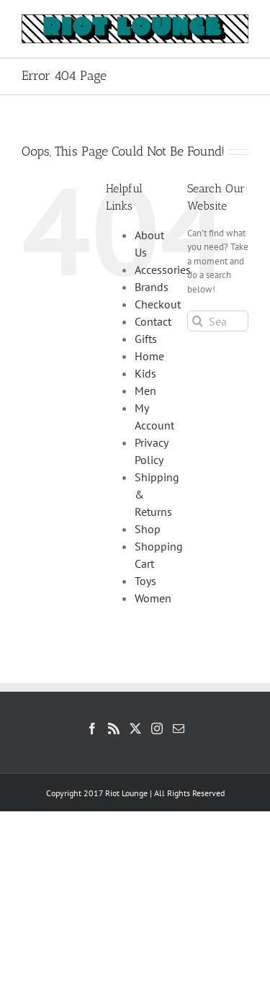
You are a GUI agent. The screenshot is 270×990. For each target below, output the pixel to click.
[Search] (197, 321)
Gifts (146, 338)
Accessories (163, 269)
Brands (151, 287)
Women (153, 598)
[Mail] (178, 728)
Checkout (158, 304)
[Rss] (114, 728)
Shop (148, 529)
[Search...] (217, 321)
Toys (145, 581)
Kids (145, 373)
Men (145, 390)
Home (149, 356)
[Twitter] (135, 728)
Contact (153, 321)
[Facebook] (92, 728)
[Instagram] (157, 728)
